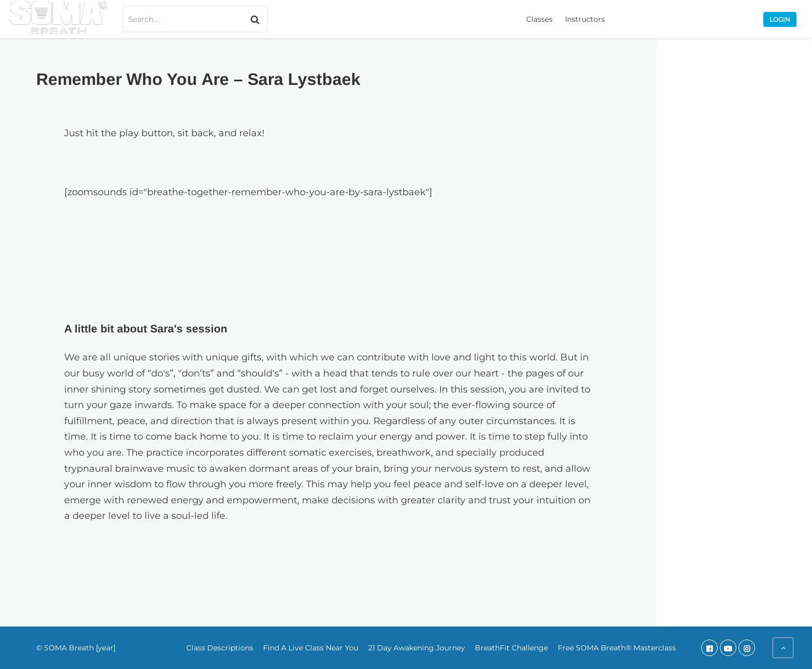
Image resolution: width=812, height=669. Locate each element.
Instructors (585, 19)
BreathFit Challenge (511, 647)
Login (780, 19)
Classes (539, 19)
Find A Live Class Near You (310, 647)
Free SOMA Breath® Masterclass (617, 647)
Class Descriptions (219, 647)
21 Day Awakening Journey (416, 647)
